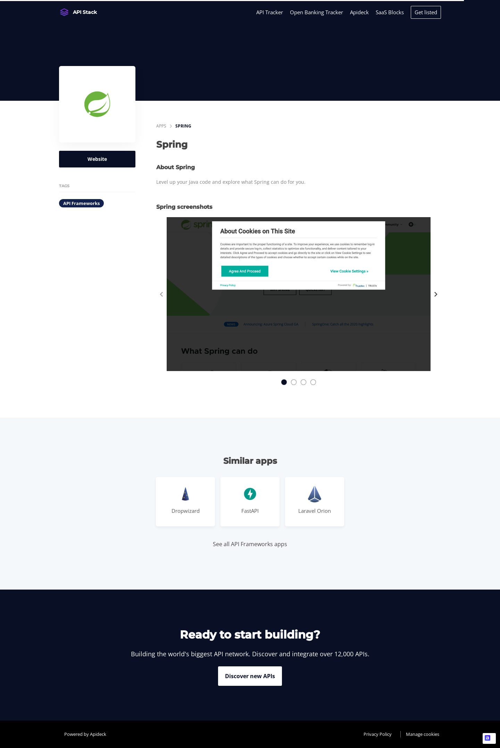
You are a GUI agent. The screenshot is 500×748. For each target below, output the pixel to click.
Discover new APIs (250, 676)
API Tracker (269, 12)
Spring (183, 126)
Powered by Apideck (85, 734)
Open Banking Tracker (316, 12)
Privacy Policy (378, 734)
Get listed (426, 12)
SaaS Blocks (390, 12)
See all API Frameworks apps (250, 544)
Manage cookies (422, 734)
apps (161, 126)
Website (97, 159)
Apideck (359, 12)
